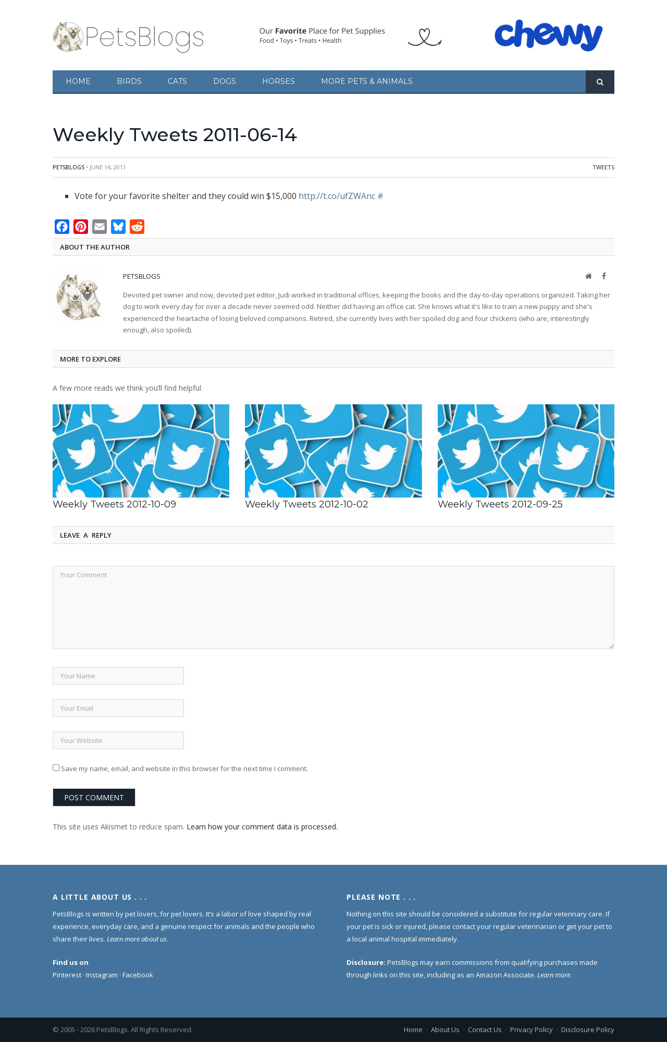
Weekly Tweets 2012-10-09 (114, 504)
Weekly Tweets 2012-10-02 (306, 504)
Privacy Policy (531, 1029)
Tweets (603, 167)
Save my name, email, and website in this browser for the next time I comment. (184, 768)
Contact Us (485, 1029)
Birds (129, 81)
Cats (177, 81)
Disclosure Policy (587, 1029)
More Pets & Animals (367, 81)
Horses (278, 81)
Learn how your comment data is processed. (262, 827)
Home (78, 81)
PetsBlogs (68, 167)
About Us (445, 1029)
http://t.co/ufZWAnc (337, 196)
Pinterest (67, 974)
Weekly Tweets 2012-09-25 (500, 504)
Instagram (102, 974)
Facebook (137, 974)
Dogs (224, 81)
